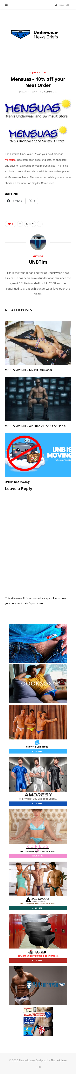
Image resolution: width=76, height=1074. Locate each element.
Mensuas (10, 159)
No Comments (48, 91)
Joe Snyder (39, 72)
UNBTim (38, 262)
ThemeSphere (58, 1060)
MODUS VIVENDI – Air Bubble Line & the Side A (35, 426)
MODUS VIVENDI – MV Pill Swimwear (28, 370)
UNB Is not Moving (17, 482)
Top (38, 1066)
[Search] (56, 5)
